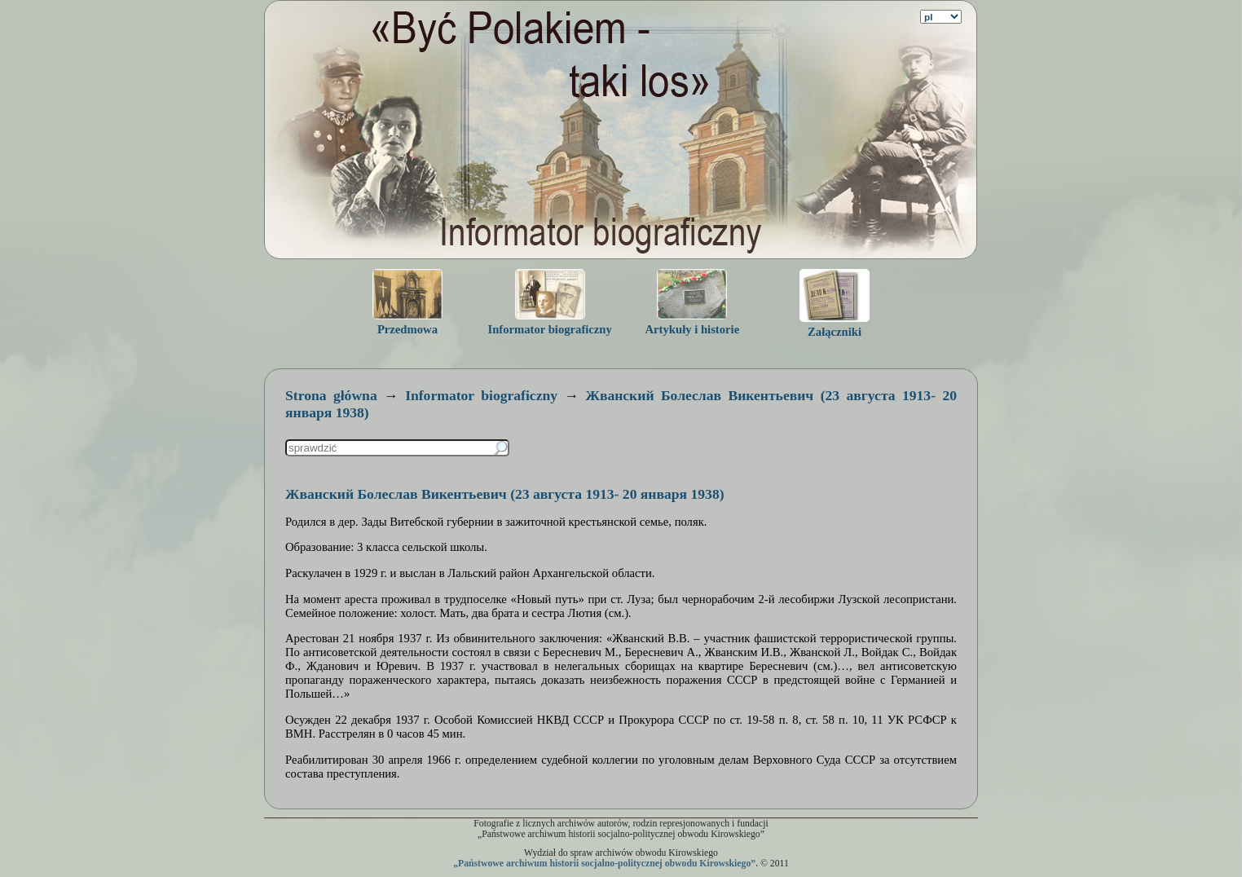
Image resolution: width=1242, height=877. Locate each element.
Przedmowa (407, 329)
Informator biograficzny (549, 329)
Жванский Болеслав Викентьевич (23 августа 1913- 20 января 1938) (504, 494)
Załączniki (834, 331)
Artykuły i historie (692, 329)
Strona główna (331, 395)
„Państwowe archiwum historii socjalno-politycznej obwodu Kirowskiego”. (605, 863)
